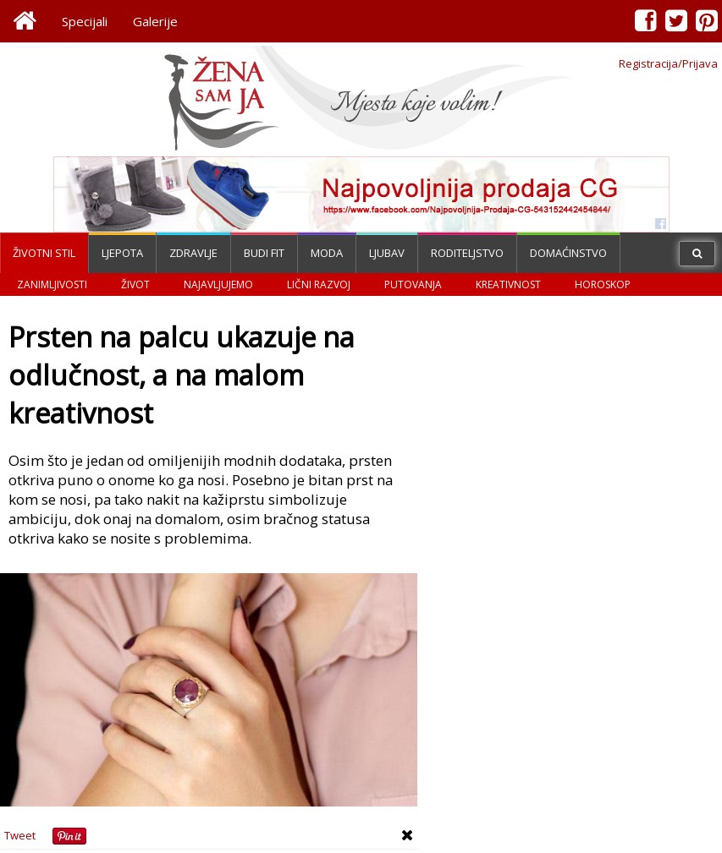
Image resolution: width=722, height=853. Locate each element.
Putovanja (413, 284)
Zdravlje (193, 252)
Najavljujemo (218, 284)
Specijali (84, 21)
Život (135, 284)
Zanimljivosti (52, 284)
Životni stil (44, 252)
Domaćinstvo (568, 252)
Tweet (20, 835)
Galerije (155, 21)
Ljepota (122, 252)
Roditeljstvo (467, 252)
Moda (327, 252)
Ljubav (387, 252)
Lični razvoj (318, 284)
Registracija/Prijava (668, 63)
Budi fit (264, 252)
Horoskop (603, 284)
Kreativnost (508, 284)
